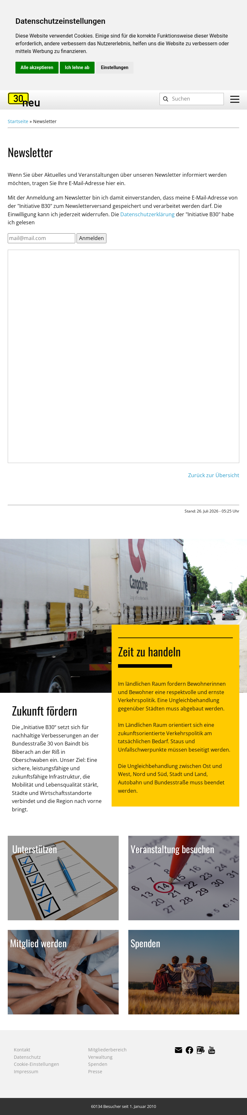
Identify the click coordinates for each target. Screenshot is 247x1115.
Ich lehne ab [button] (77, 67)
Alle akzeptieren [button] (37, 67)
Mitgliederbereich (107, 1050)
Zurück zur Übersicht (213, 475)
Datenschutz (27, 1057)
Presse (95, 1071)
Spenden (97, 1064)
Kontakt (22, 1050)
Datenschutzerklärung (147, 214)
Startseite (18, 121)
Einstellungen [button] (114, 67)
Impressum (26, 1071)
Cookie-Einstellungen (36, 1064)
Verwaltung (100, 1057)
